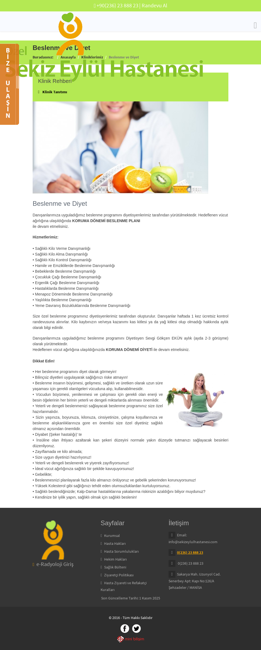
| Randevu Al (153, 5)
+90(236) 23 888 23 (117, 5)
